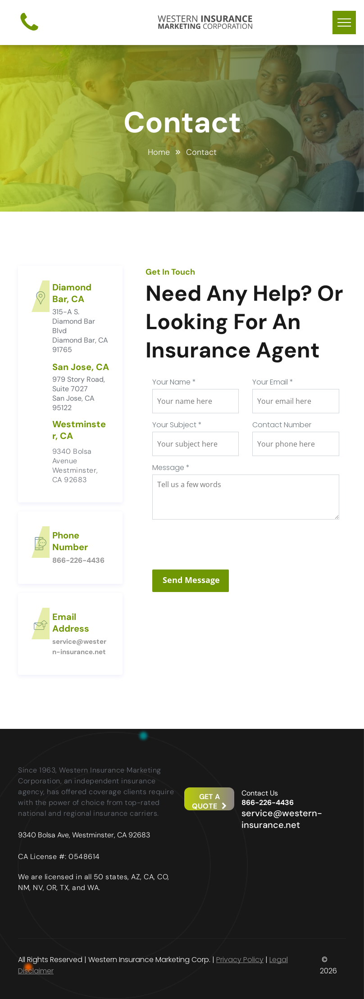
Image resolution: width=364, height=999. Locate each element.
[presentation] (220, 543)
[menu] (344, 22)
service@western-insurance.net (281, 819)
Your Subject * (177, 425)
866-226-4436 (78, 560)
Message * (171, 467)
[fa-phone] (29, 31)
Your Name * (174, 382)
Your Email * (272, 382)
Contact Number (281, 425)
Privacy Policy (240, 959)
